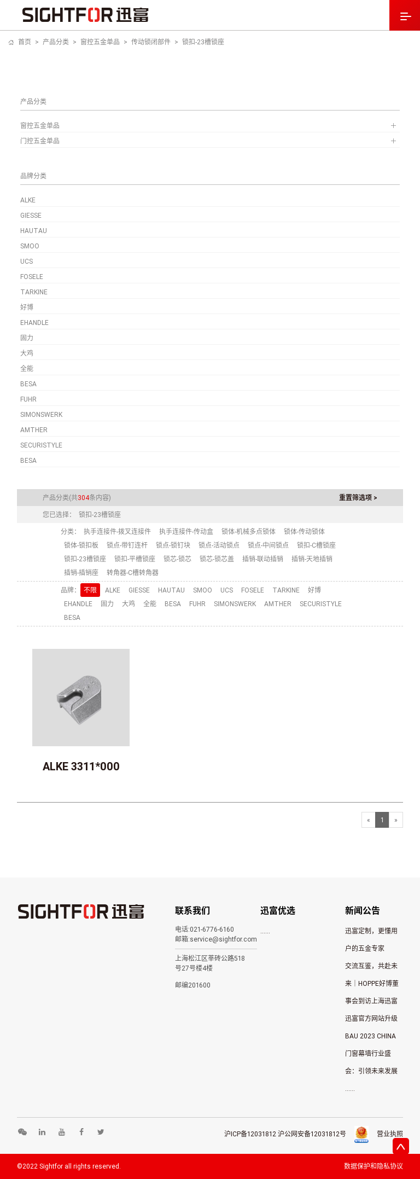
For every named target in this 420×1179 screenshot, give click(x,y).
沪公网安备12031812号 (312, 1134)
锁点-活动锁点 (219, 545)
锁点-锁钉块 (173, 545)
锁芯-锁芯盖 (217, 559)
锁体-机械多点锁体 (248, 531)
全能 (26, 368)
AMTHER (34, 430)
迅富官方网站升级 (371, 1018)
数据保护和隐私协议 (373, 1166)
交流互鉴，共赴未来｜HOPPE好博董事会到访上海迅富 (372, 983)
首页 (24, 42)
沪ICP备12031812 (250, 1134)
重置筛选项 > (358, 497)
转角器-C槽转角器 (133, 572)
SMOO (29, 246)
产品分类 (56, 42)
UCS (26, 261)
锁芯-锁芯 (177, 559)
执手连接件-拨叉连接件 (117, 531)
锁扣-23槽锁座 (203, 42)
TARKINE (34, 292)
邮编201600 (193, 985)
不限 (90, 590)
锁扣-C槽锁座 (316, 545)
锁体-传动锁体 (304, 531)
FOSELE (31, 276)
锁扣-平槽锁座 (134, 559)
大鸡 (26, 353)
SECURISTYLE (41, 445)
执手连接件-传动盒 (186, 531)
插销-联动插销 (262, 559)
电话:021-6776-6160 (204, 929)
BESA (28, 384)
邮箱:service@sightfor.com (216, 939)
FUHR (28, 399)
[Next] (396, 820)
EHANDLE (34, 322)
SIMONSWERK (41, 414)
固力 (26, 338)
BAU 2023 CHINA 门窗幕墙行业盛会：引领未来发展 (371, 1053)
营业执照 (390, 1134)
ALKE (28, 200)
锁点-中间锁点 (268, 545)
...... (265, 931)
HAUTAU (33, 230)
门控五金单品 (210, 141)
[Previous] (368, 820)
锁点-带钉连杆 (127, 545)
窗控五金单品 (100, 42)
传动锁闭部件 (151, 42)
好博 (26, 307)
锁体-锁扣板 (81, 545)
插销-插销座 (81, 572)
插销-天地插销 (311, 559)
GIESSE (31, 215)
